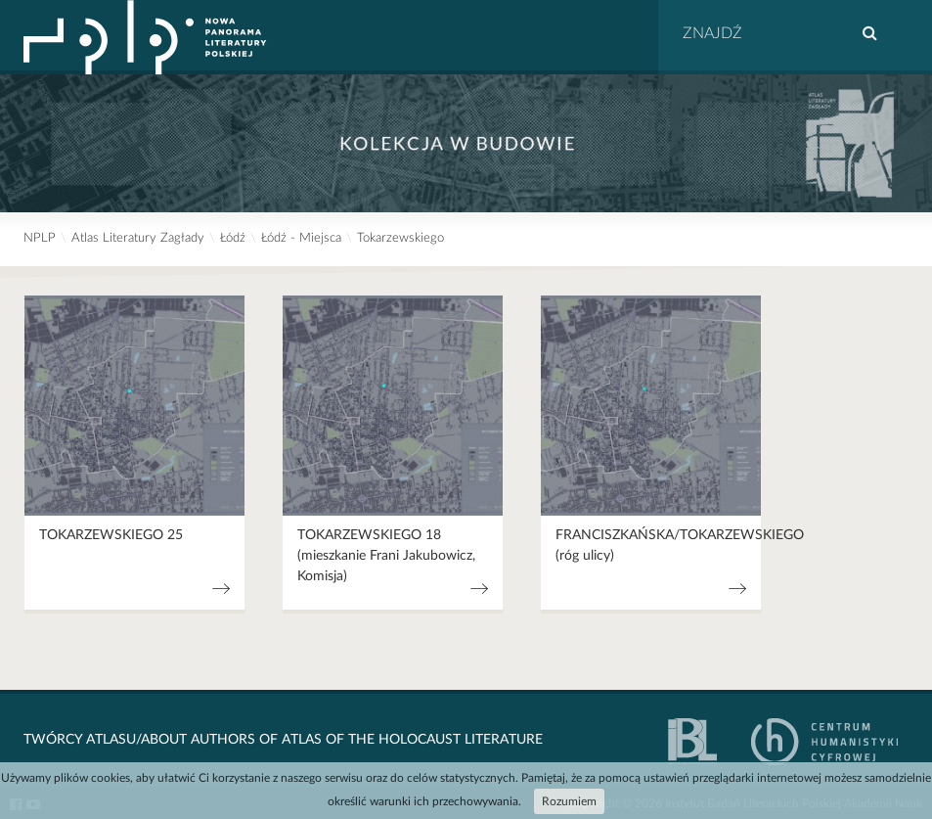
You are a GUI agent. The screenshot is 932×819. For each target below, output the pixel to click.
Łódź (232, 238)
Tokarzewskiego (400, 238)
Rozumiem (569, 801)
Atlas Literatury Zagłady (137, 238)
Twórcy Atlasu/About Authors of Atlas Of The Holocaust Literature (283, 740)
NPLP (39, 238)
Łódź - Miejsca (301, 238)
